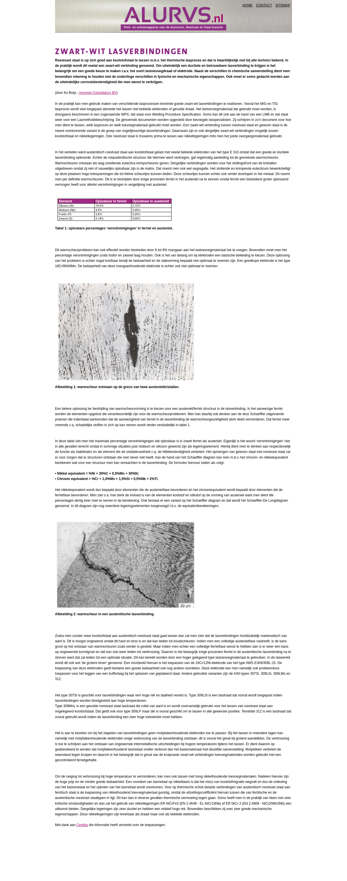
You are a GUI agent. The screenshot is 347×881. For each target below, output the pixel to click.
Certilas (82, 825)
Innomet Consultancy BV (97, 93)
